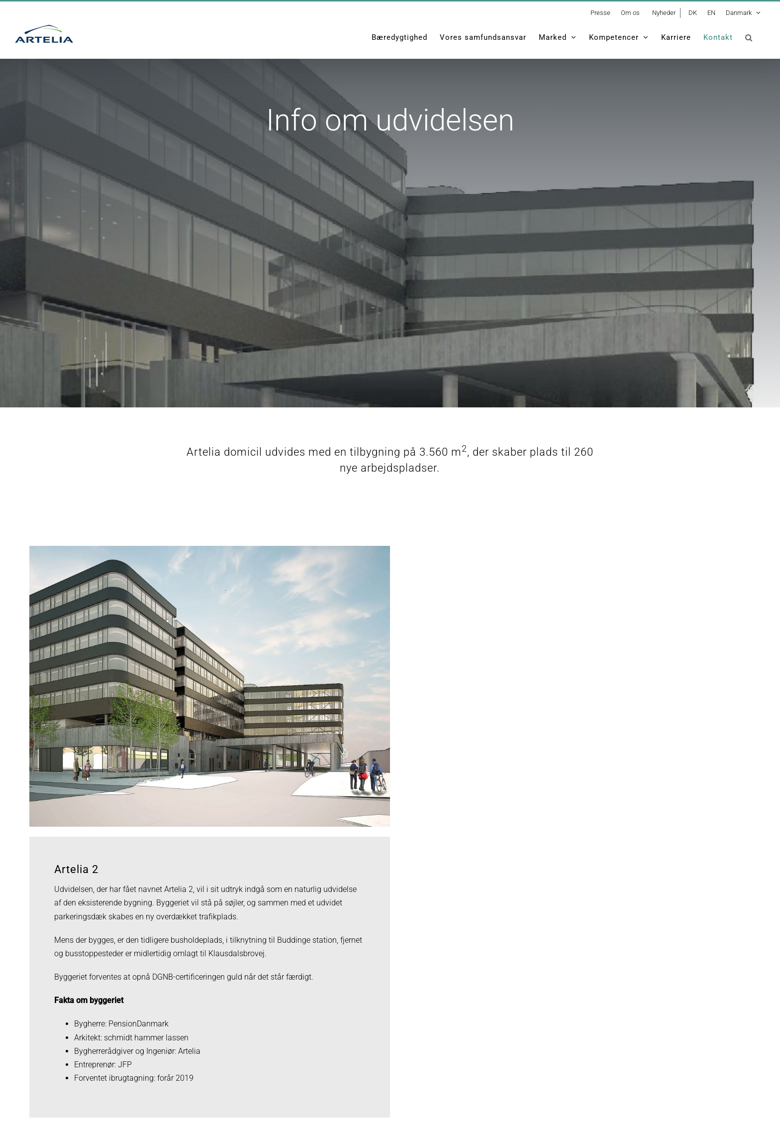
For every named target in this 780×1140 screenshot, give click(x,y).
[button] (749, 37)
